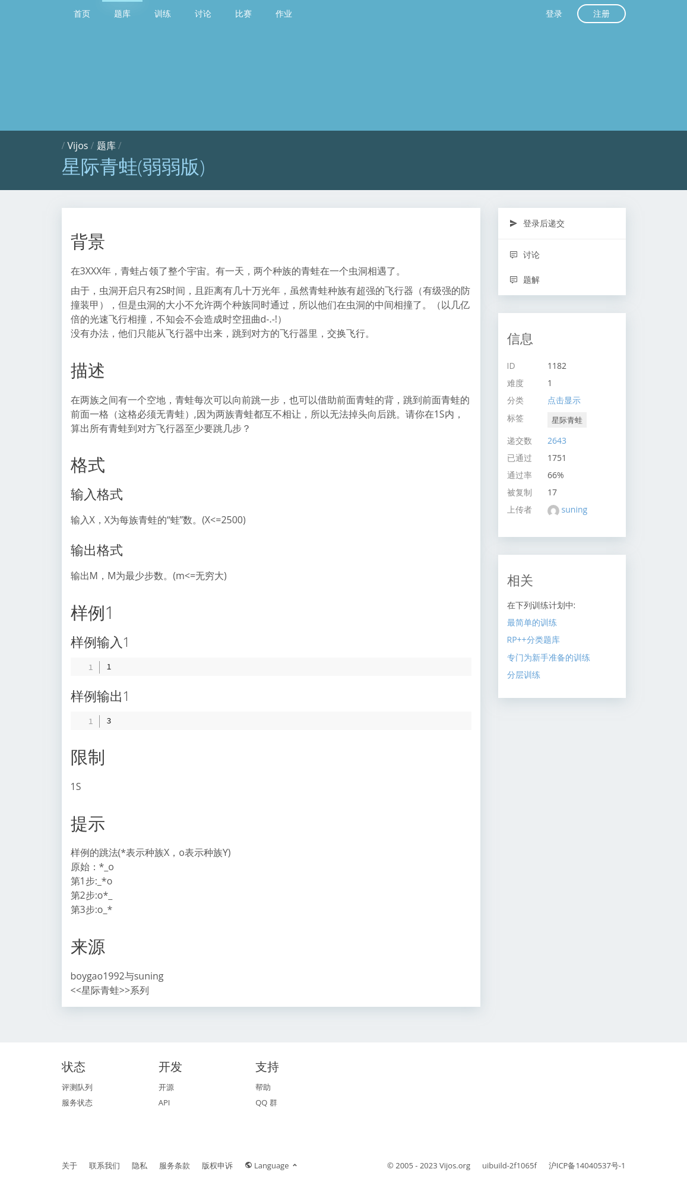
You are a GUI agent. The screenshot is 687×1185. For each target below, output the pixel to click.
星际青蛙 (567, 420)
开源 (166, 1087)
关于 (69, 1165)
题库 (122, 13)
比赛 (243, 13)
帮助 (263, 1087)
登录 (554, 13)
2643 (556, 440)
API (164, 1102)
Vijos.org (454, 1165)
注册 (601, 13)
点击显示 (564, 400)
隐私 (139, 1165)
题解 (524, 279)
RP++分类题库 (533, 639)
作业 (284, 13)
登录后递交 (537, 223)
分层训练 (523, 674)
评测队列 (77, 1087)
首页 (82, 13)
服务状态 (77, 1102)
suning (575, 509)
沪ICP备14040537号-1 (587, 1165)
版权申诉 (217, 1165)
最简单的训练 (532, 622)
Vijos (78, 145)
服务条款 (174, 1165)
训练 (162, 13)
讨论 (203, 13)
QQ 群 (266, 1102)
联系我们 (104, 1165)
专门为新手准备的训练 (548, 657)
